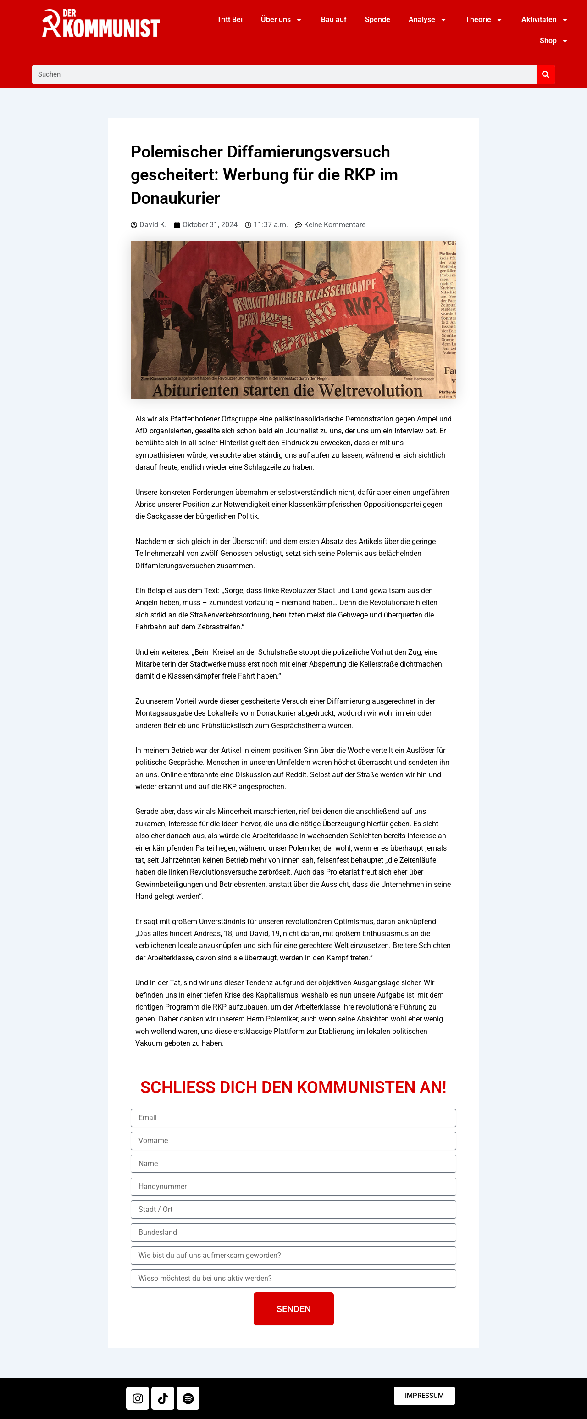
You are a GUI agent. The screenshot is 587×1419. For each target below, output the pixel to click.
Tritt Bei (230, 19)
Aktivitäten (545, 19)
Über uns (282, 19)
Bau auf (334, 19)
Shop (554, 41)
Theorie (484, 19)
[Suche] (546, 74)
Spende (377, 19)
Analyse (428, 19)
